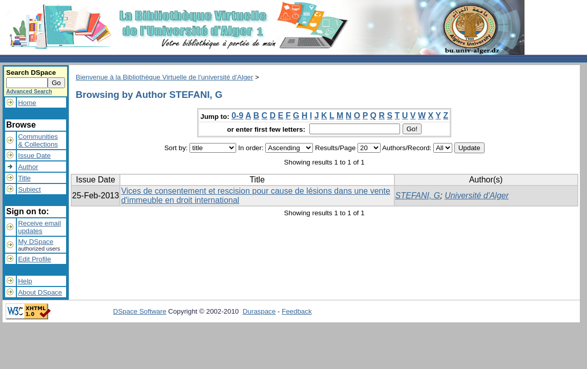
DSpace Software (139, 311)
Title (24, 178)
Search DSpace (31, 72)
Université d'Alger (477, 195)
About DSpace (40, 292)
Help (25, 281)
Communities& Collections (38, 140)
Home (27, 103)
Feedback (297, 311)
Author (28, 167)
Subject (29, 189)
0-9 (237, 115)
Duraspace (259, 311)
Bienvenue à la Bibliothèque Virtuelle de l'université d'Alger (164, 77)
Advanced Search (29, 91)
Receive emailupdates (39, 227)
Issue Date (34, 155)
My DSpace (35, 241)
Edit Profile (34, 259)
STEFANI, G (418, 195)
